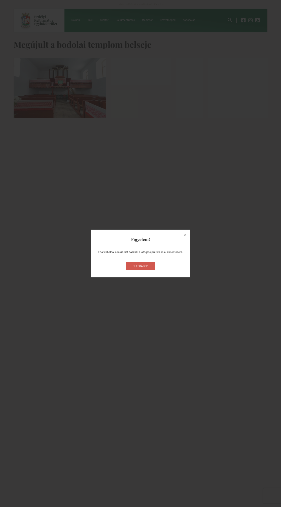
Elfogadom (140, 266)
